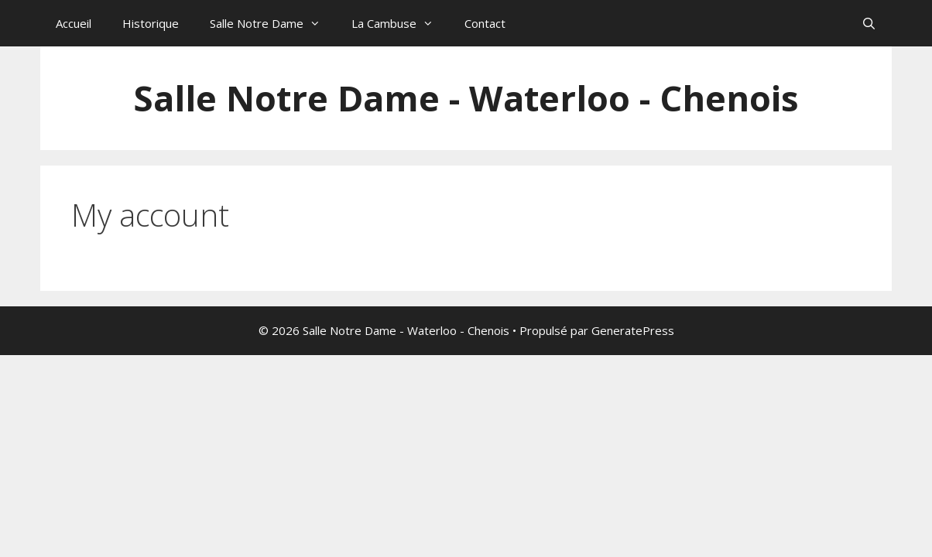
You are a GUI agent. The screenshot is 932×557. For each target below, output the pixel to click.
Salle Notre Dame (273, 23)
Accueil (73, 23)
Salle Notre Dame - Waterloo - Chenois (466, 97)
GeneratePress (632, 330)
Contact (484, 23)
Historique (150, 23)
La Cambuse (400, 23)
